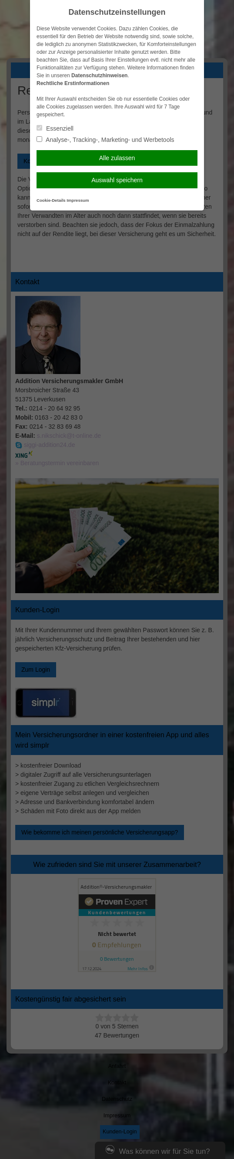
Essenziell (55, 128)
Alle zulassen (117, 157)
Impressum (78, 200)
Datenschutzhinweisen (99, 75)
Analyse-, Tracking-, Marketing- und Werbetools (105, 139)
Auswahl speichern (117, 180)
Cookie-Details (51, 200)
